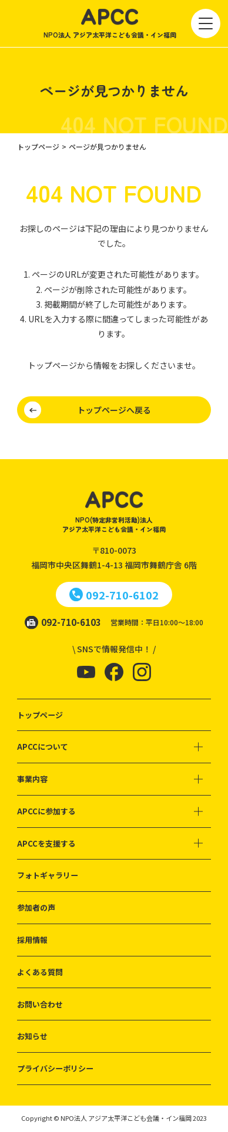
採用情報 (32, 939)
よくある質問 (40, 972)
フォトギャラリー (47, 875)
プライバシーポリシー (55, 1068)
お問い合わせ (40, 1004)
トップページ (40, 714)
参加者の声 (36, 907)
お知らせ (32, 1036)
